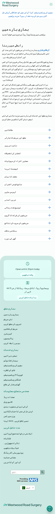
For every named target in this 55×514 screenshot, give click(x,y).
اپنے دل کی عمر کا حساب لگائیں (18, 411)
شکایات (7, 438)
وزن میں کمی (9, 416)
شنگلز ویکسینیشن (12, 379)
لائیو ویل (8, 402)
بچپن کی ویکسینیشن (13, 365)
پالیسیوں (8, 338)
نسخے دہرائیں (10, 355)
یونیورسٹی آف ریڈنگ (13, 452)
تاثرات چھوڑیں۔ (11, 443)
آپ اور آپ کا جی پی (12, 462)
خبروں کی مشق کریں (12, 324)
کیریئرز (8, 333)
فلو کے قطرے (9, 370)
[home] (10, 4)
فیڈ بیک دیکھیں (11, 448)
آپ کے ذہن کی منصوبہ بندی (16, 406)
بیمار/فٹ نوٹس (11, 360)
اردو (25, 488)
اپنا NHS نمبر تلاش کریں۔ (16, 421)
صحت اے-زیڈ (9, 397)
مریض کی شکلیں (10, 328)
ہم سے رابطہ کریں (12, 343)
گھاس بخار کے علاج (12, 384)
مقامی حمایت (10, 457)
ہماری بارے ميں (11, 314)
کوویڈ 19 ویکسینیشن (13, 375)
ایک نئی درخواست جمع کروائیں (18, 433)
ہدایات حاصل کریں (27, 297)
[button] (51, 4)
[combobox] (27, 487)
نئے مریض (8, 319)
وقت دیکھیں (27, 274)
